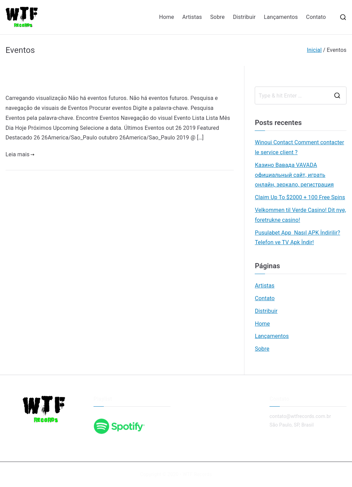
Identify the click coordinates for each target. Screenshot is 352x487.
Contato (316, 17)
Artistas (192, 17)
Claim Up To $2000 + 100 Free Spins (300, 197)
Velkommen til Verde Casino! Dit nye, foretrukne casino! (300, 215)
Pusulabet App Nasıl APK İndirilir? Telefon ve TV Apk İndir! (297, 237)
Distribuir (244, 17)
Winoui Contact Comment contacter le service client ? (299, 147)
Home (166, 17)
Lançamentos (281, 17)
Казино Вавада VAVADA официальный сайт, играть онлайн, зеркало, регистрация (294, 175)
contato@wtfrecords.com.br (300, 416)
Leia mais (20, 154)
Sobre (217, 17)
